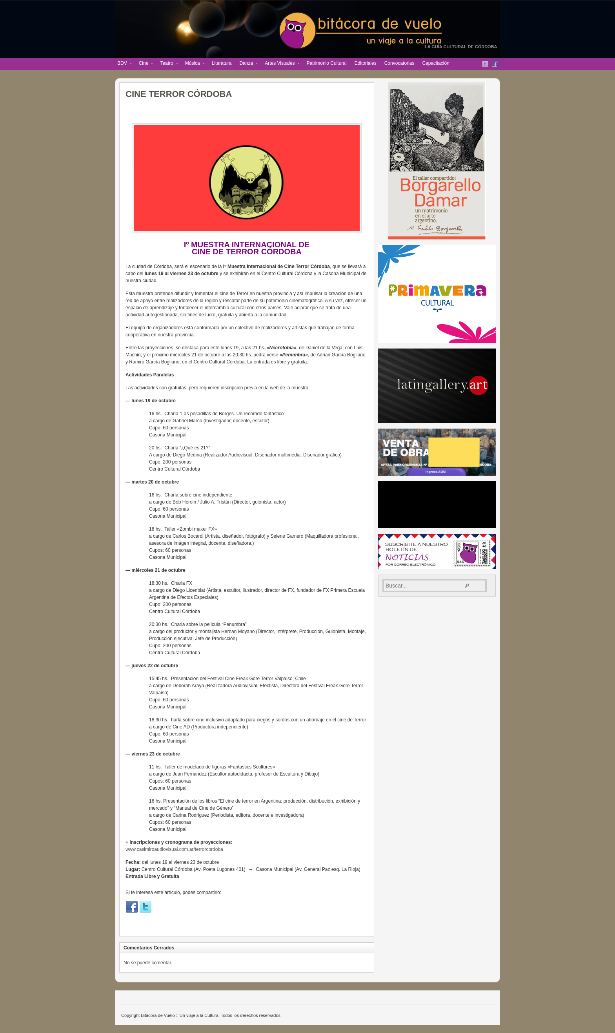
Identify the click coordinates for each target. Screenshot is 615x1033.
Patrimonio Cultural (327, 63)
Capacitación (435, 63)
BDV (122, 64)
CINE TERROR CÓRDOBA (179, 94)
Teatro (167, 64)
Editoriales (366, 63)
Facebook (494, 64)
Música (193, 64)
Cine (144, 64)
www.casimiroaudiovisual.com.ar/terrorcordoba (174, 849)
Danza (246, 64)
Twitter (485, 64)
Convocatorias (399, 63)
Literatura (222, 63)
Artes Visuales (280, 64)
